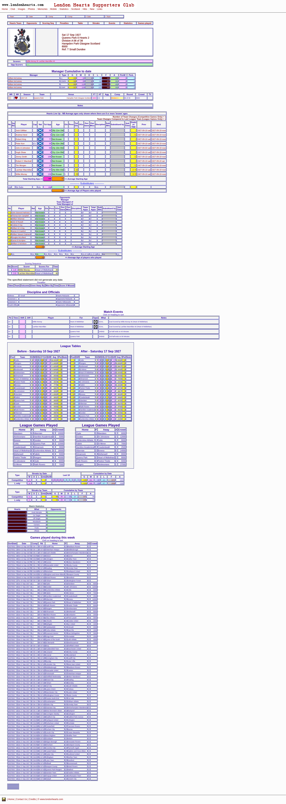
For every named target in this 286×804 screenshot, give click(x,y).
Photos (31, 9)
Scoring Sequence (33, 263)
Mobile (53, 9)
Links (99, 9)
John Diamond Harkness (21, 213)
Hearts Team (15, 23)
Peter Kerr (20, 143)
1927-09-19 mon (159, 130)
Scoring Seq (48, 23)
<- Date (30, 16)
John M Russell (17, 222)
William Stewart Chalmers (21, 234)
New (92, 9)
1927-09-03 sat (143, 148)
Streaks (96, 23)
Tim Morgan (21, 165)
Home (5, 9)
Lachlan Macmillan (24, 170)
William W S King (18, 228)
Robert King (21, 139)
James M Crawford (19, 231)
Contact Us (21, 799)
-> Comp (69, 16)
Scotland (75, 9)
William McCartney (15, 78)
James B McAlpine (19, 240)
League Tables (70, 346)
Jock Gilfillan (21, 130)
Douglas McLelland (19, 237)
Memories (42, 9)
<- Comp (50, 16)
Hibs (85, 9)
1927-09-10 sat (143, 130)
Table (80, 23)
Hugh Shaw (21, 152)
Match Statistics (36, 506)
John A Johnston (23, 148)
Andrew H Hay (17, 225)
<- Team (11, 16)
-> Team (108, 16)
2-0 (94, 98)
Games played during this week (52, 537)
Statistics (63, 9)
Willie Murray (21, 174)
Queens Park (39, 98)
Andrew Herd (21, 135)
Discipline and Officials (43, 292)
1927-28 (24, 98)
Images (21, 9)
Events (112, 23)
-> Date (88, 16)
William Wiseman (18, 219)
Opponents (31, 23)
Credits (32, 799)
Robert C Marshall (23, 161)
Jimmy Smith (21, 157)
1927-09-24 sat (158, 161)
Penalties (64, 23)
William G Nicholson (19, 243)
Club (13, 9)
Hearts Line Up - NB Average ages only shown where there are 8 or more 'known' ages (87, 113)
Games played (144, 23)
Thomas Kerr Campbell (20, 216)
